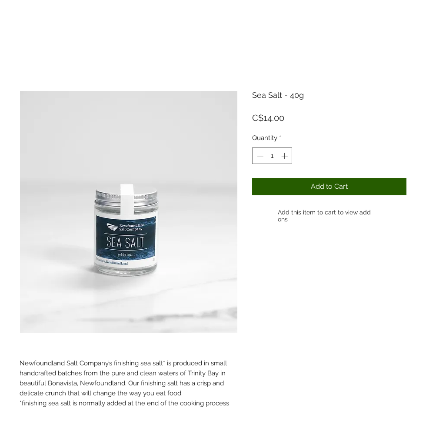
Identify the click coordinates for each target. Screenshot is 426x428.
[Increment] (285, 156)
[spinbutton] (272, 156)
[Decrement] (259, 156)
